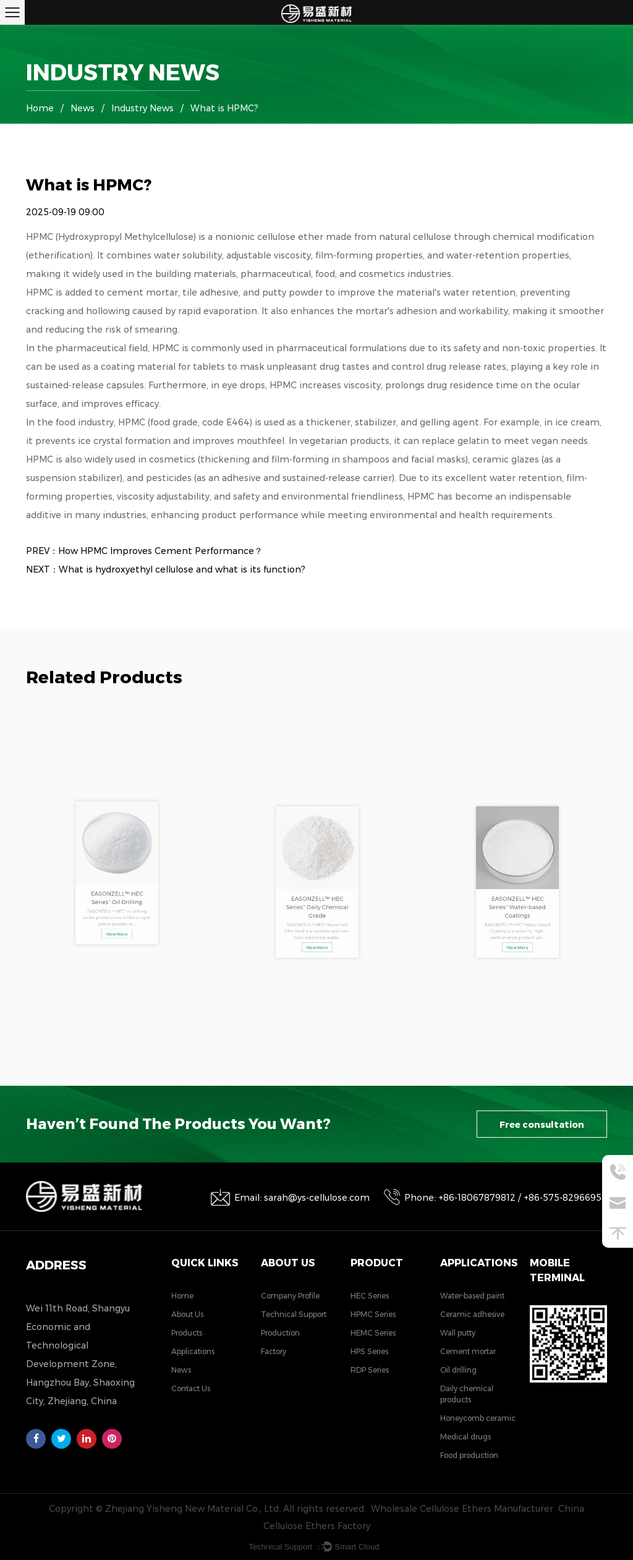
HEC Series (369, 1295)
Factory (273, 1351)
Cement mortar (468, 1351)
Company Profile (290, 1295)
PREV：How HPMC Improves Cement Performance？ (144, 550)
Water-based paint (472, 1295)
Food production (469, 1455)
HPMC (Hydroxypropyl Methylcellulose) (112, 236)
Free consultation (541, 1124)
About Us (187, 1314)
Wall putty (457, 1332)
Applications (193, 1351)
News (82, 108)
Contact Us (190, 1388)
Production (280, 1332)
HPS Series (369, 1351)
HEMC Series (373, 1332)
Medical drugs (465, 1436)
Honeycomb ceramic (478, 1418)
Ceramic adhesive (472, 1314)
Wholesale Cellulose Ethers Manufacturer (462, 1508)
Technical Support (293, 1314)
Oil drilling (458, 1370)
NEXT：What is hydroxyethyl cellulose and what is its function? (165, 569)
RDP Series (369, 1370)
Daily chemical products (466, 1394)
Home (40, 108)
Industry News (142, 108)
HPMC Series (373, 1314)
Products (186, 1332)
